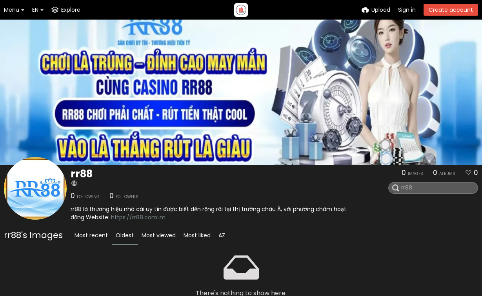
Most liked (197, 235)
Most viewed (159, 235)
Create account (451, 10)
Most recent (91, 235)
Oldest (125, 235)
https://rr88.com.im (138, 217)
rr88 (82, 174)
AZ (221, 235)
